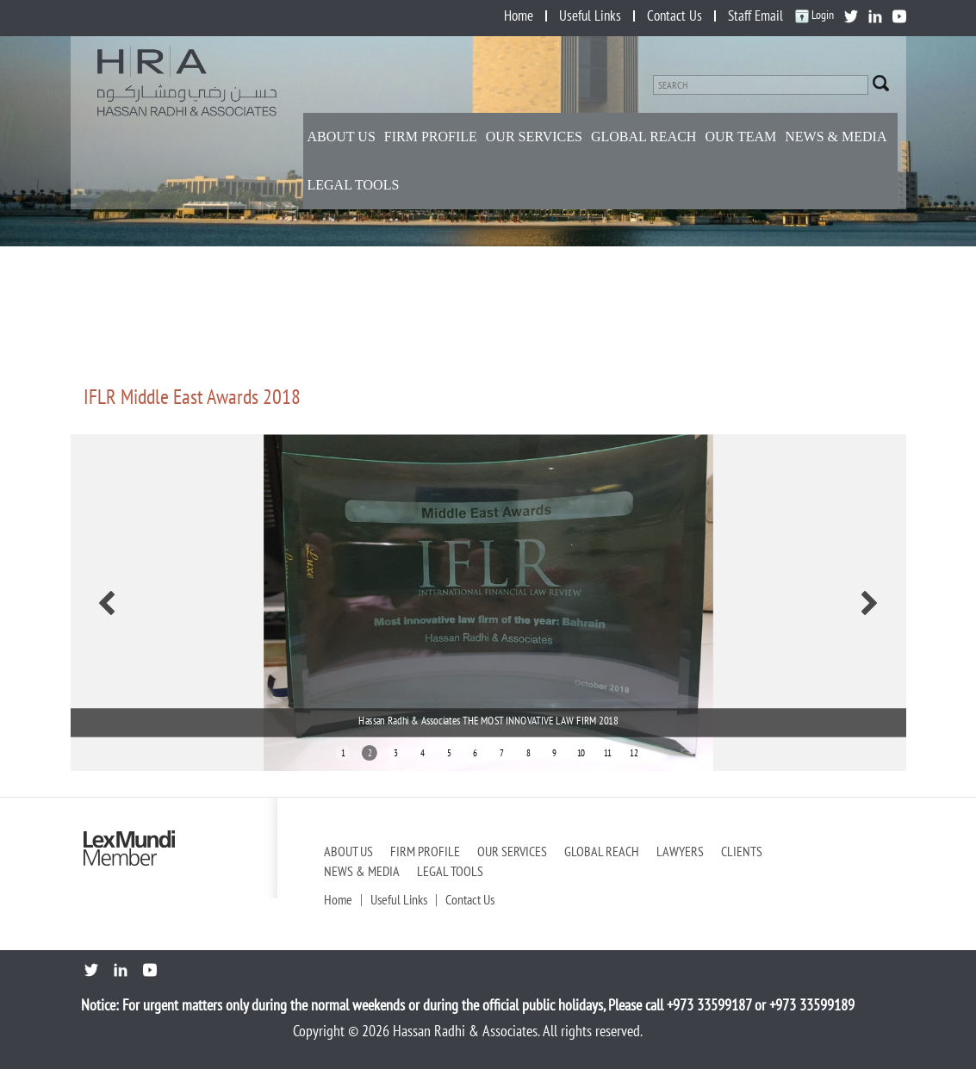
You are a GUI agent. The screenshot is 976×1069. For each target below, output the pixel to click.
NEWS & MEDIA (835, 136)
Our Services (534, 136)
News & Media (362, 870)
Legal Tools (354, 184)
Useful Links (590, 15)
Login (814, 14)
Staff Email (755, 15)
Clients (741, 851)
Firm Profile (430, 136)
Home (518, 15)
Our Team (740, 136)
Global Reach (644, 136)
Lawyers (680, 851)
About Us (342, 136)
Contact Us (674, 15)
